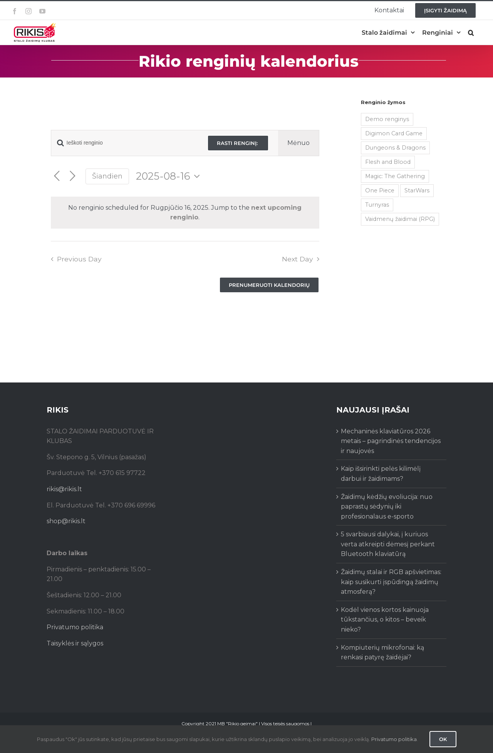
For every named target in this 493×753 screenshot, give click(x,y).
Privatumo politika (75, 627)
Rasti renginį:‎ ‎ (238, 143)
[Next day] (73, 176)
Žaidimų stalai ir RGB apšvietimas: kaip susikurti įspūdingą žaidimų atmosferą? (391, 581)
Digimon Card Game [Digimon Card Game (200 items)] (394, 133)
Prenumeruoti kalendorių (269, 285)
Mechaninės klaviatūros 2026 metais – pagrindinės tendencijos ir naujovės (391, 441)
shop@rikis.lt (66, 521)
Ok (443, 739)
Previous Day (79, 259)
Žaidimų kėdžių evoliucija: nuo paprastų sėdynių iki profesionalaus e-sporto (387, 506)
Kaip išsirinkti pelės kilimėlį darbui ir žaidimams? (381, 473)
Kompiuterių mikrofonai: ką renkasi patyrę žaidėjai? (382, 652)
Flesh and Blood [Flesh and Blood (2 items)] (388, 161)
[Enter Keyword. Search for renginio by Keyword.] (124, 143)
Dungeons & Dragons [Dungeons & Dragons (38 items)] (395, 147)
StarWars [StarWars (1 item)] (416, 190)
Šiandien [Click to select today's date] (107, 176)
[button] (471, 32)
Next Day (297, 259)
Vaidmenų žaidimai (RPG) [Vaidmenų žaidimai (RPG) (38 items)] (400, 219)
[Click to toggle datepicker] (170, 176)
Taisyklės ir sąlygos (75, 643)
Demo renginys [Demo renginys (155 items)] (387, 119)
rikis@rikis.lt (64, 489)
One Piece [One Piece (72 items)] (379, 190)
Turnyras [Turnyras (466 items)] (377, 204)
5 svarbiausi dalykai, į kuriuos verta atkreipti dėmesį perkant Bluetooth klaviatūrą (388, 544)
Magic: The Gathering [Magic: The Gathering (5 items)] (395, 176)
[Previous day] (57, 176)
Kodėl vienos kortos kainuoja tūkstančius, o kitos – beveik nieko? (385, 619)
